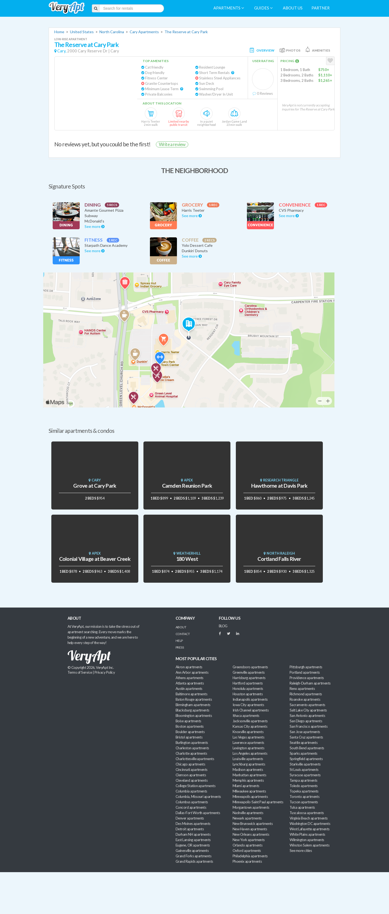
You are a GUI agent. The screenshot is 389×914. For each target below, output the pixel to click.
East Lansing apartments (193, 840)
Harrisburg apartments (249, 678)
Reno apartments (302, 688)
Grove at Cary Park (94, 486)
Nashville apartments (248, 813)
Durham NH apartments (193, 834)
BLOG (223, 626)
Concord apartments (191, 807)
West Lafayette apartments (310, 829)
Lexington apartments (248, 748)
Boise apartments (188, 721)
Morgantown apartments (251, 807)
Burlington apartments (192, 742)
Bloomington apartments (194, 715)
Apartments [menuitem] (228, 8)
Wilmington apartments (307, 840)
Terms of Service (80, 672)
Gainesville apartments (192, 850)
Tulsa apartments (302, 807)
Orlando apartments (247, 845)
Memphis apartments (248, 780)
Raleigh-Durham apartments (310, 683)
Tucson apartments (304, 802)
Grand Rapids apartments (194, 861)
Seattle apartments (303, 742)
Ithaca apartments (246, 715)
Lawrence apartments (248, 742)
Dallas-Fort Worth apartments (198, 813)
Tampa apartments (303, 780)
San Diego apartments (306, 721)
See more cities (301, 850)
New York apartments (249, 840)
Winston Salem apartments (309, 845)
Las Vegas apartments (248, 737)
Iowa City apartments (248, 705)
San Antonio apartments (307, 715)
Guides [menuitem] (263, 8)
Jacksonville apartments (250, 721)
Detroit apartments (190, 829)
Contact (183, 634)
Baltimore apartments (191, 694)
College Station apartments (195, 786)
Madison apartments (248, 769)
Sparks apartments (303, 753)
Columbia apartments (191, 791)
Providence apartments (307, 678)
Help (179, 641)
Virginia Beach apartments (309, 818)
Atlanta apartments (190, 683)
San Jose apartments (305, 732)
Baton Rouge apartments (194, 699)
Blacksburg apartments (192, 710)
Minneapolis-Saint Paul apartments (258, 802)
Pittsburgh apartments (306, 667)
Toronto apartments (304, 796)
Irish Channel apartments (251, 710)
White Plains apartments (307, 834)
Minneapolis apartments (250, 796)
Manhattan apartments (249, 775)
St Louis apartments (304, 769)
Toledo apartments (304, 786)
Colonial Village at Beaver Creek (94, 559)
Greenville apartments (249, 672)
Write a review (172, 144)
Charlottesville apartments (195, 759)
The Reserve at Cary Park (186, 31)
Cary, (61, 51)
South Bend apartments (307, 748)
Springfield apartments (306, 759)
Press (180, 647)
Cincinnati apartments (191, 769)
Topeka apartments (304, 791)
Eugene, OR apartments (193, 845)
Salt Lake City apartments (308, 710)
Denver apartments (190, 818)
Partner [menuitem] (320, 8)
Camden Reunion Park (187, 486)
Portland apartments (305, 672)
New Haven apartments (250, 829)
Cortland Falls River (279, 559)
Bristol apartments (189, 737)
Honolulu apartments (248, 688)
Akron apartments (189, 667)
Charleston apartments (192, 748)
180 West (187, 559)
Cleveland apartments (191, 780)
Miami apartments (246, 786)
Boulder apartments (190, 732)
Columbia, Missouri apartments (198, 796)
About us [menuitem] (293, 8)
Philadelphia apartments (250, 856)
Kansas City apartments (250, 726)
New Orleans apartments (251, 834)
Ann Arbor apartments (192, 672)
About (181, 627)
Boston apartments (190, 726)
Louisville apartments (248, 759)
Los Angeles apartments (250, 753)
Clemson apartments (191, 775)
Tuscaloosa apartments (307, 813)
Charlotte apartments (191, 753)
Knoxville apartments (248, 732)
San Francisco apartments (308, 726)
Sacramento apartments (307, 705)
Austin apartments (189, 688)
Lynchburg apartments (249, 764)
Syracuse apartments (305, 775)
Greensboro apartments (250, 667)
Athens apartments (189, 678)
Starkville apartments (305, 764)
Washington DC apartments (310, 823)
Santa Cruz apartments (306, 737)
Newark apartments (247, 818)
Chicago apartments (190, 764)
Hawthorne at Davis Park (279, 486)
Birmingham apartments (193, 705)
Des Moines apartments (193, 823)
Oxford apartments (247, 850)
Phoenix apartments (247, 861)
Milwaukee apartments (249, 791)
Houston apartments (248, 694)
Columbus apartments (192, 802)
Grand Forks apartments (193, 856)
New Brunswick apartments (253, 823)
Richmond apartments (306, 694)
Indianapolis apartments (250, 699)
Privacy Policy (105, 672)
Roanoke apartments (305, 699)
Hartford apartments (248, 683)
